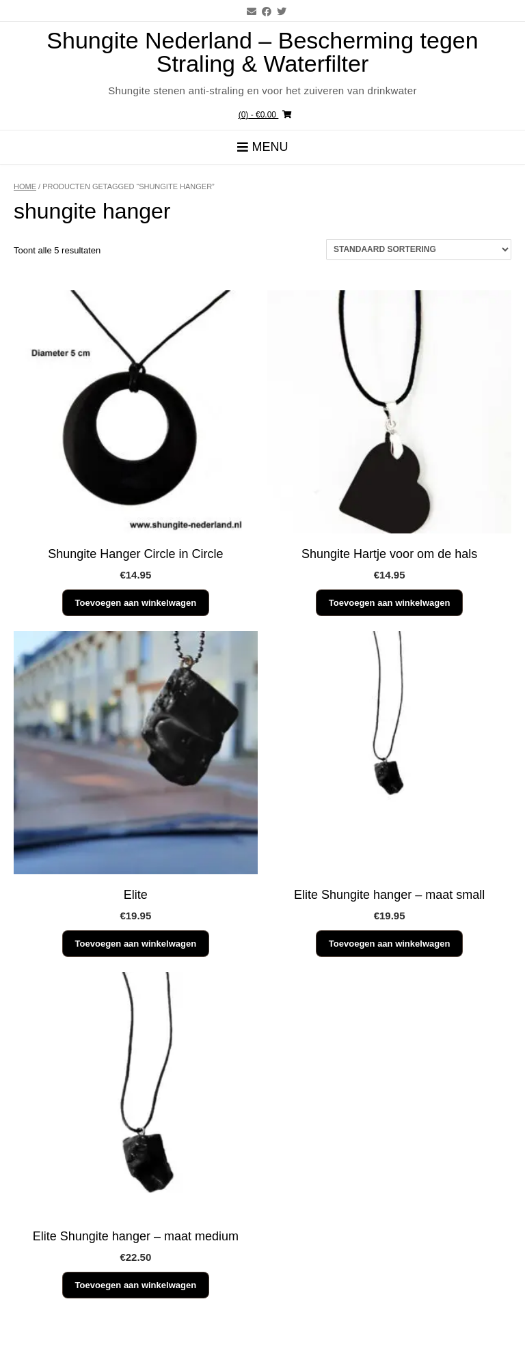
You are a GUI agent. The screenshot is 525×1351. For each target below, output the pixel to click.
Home (25, 186)
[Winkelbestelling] (418, 249)
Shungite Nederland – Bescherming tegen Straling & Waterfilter (262, 52)
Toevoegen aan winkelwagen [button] (135, 603)
